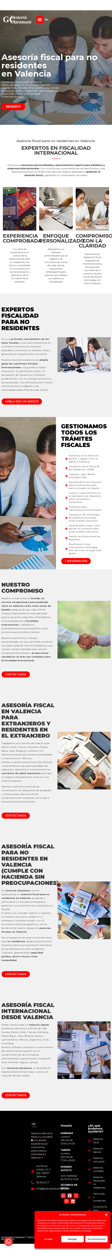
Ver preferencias (96, 1239)
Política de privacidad (75, 1245)
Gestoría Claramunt (21, 19)
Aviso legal (90, 1245)
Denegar (72, 1239)
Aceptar (48, 1239)
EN (46, 19)
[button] (106, 1214)
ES (53, 19)
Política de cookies (58, 1245)
